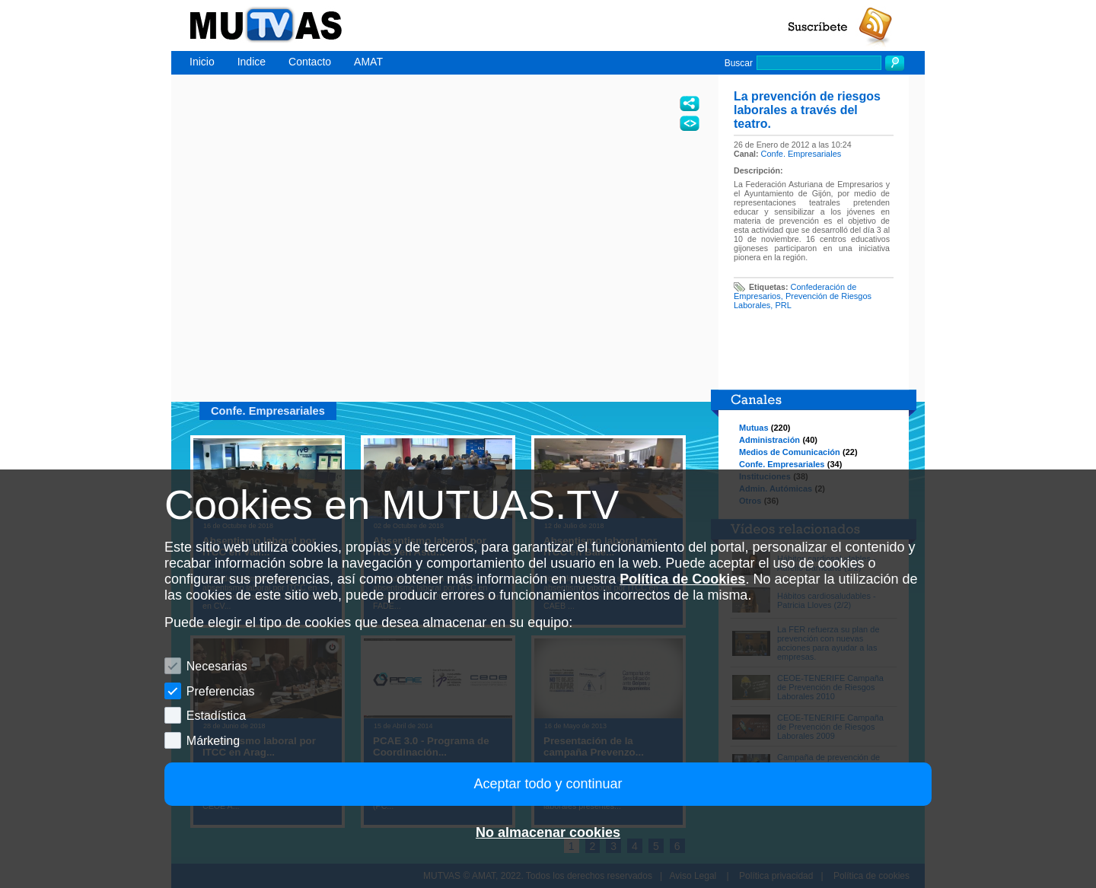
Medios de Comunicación (789, 452)
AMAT (368, 62)
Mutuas (754, 427)
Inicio (202, 62)
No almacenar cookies (548, 832)
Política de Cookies (682, 579)
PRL (783, 305)
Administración (769, 439)
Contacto (309, 62)
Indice (251, 62)
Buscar (739, 63)
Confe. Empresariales (801, 153)
